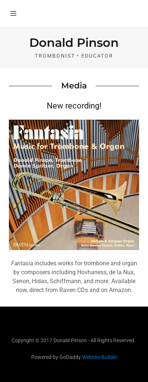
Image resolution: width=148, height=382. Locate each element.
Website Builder (99, 357)
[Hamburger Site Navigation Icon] (13, 13)
